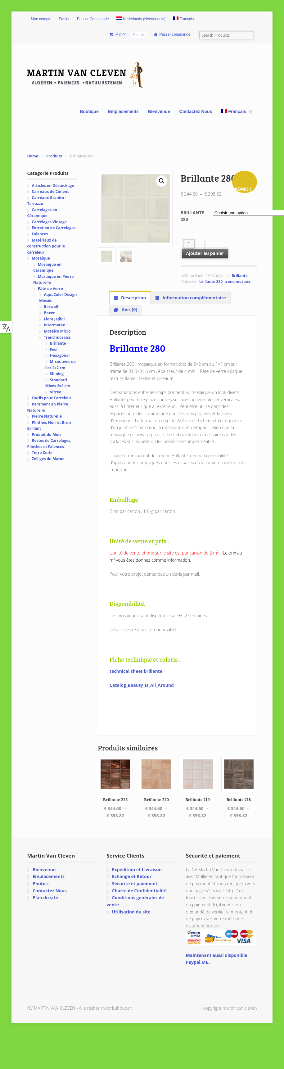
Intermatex (54, 325)
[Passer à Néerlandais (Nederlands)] (141, 19)
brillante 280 (211, 281)
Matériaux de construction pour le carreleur (46, 246)
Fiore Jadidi (54, 319)
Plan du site (45, 897)
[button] (161, 181)
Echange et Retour (132, 876)
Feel (53, 349)
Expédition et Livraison (137, 869)
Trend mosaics (57, 337)
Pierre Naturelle (47, 416)
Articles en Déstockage (53, 185)
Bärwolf (51, 306)
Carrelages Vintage (49, 221)
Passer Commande (93, 19)
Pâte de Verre (50, 288)
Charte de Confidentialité (139, 891)
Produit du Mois (46, 434)
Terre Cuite (42, 452)
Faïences (40, 234)
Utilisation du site (131, 912)
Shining (57, 373)
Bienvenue (159, 111)
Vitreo (55, 392)
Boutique (89, 111)
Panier (64, 19)
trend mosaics (237, 281)
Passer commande (174, 34)
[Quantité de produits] (189, 244)
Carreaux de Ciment (50, 191)
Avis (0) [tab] (128, 309)
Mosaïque (41, 258)
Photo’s (40, 883)
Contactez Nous (195, 111)
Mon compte (41, 19)
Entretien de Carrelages (54, 227)
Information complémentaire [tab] (193, 298)
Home (32, 156)
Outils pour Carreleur (51, 398)
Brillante (240, 275)
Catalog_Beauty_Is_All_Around (142, 685)
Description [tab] (133, 298)
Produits (54, 156)
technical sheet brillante (136, 671)
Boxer (49, 312)
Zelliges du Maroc (48, 458)
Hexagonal (60, 355)
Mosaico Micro (57, 331)
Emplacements (123, 111)
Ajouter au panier (205, 253)
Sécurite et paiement (134, 883)
